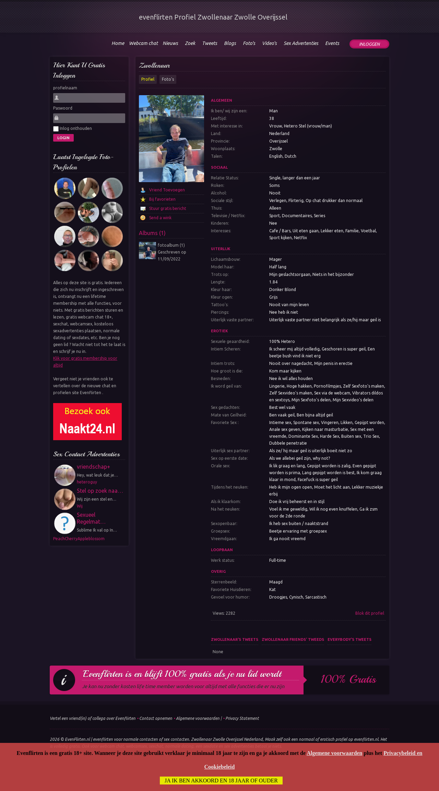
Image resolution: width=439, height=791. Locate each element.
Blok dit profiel (369, 613)
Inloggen (369, 44)
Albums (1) (152, 233)
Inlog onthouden (72, 128)
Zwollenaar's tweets (234, 639)
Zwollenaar (154, 65)
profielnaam (65, 88)
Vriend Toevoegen (167, 190)
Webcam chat (143, 43)
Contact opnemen (155, 718)
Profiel (147, 79)
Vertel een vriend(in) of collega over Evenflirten (92, 718)
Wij (80, 506)
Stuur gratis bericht (167, 208)
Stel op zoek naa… (100, 491)
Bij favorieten (162, 199)
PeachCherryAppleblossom (79, 538)
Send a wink (160, 217)
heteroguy (87, 482)
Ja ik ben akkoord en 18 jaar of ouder (221, 780)
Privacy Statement (242, 718)
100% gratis (348, 679)
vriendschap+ (93, 467)
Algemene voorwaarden (198, 718)
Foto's (168, 79)
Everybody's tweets (349, 639)
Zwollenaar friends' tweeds (293, 639)
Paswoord (62, 108)
